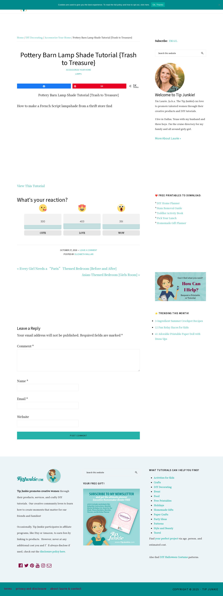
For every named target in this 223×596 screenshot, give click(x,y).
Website (23, 416)
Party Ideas (160, 519)
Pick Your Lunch (167, 218)
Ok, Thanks (158, 5)
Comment (25, 346)
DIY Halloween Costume (174, 557)
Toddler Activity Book (170, 213)
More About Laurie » (168, 138)
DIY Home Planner (168, 203)
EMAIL (173, 41)
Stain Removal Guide (169, 208)
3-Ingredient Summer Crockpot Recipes (179, 321)
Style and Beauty (163, 528)
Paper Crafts (161, 514)
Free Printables (162, 500)
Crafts (157, 482)
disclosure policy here (52, 551)
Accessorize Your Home (78, 69)
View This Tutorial (31, 186)
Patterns (159, 523)
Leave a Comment (88, 250)
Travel (157, 532)
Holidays (159, 505)
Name (22, 381)
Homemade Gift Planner (171, 223)
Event (157, 491)
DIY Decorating (163, 487)
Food (157, 496)
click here (144, 5)
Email (22, 398)
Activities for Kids (164, 477)
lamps (78, 73)
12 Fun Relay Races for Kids (172, 327)
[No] (219, 4)
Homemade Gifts (163, 509)
